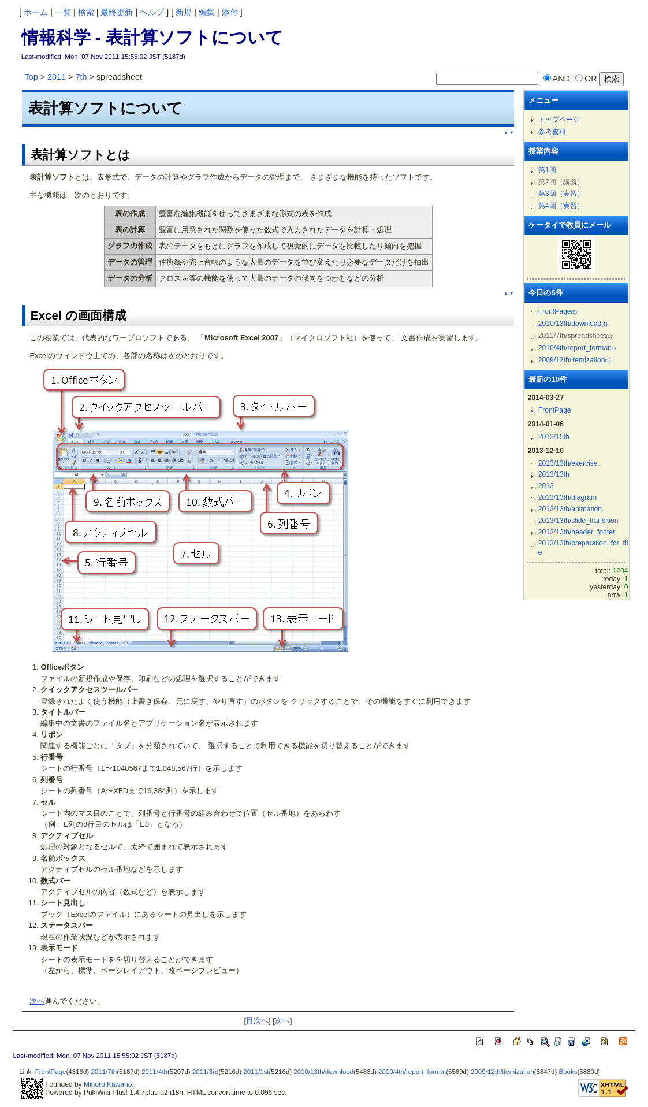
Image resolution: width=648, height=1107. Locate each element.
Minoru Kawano (108, 1084)
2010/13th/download (573, 324)
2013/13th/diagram (567, 497)
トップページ (559, 120)
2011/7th (104, 1071)
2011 (56, 76)
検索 (86, 12)
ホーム (36, 12)
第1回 (547, 170)
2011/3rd (205, 1071)
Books (567, 1071)
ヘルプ (152, 12)
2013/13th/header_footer (576, 532)
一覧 (63, 12)
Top (31, 76)
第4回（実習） (561, 206)
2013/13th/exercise (568, 463)
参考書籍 (552, 132)
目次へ (257, 1020)
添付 (230, 12)
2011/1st (256, 1071)
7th (81, 76)
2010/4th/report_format (577, 348)
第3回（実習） (561, 194)
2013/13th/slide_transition (578, 521)
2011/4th (154, 1071)
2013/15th (553, 437)
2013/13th (553, 474)
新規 (184, 12)
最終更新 (116, 12)
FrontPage (557, 311)
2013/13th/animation (570, 509)
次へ (36, 1001)
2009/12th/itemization (574, 360)
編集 (207, 12)
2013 (546, 486)
